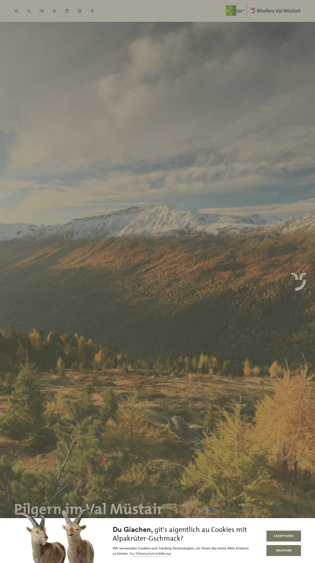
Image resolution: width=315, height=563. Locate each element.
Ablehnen (284, 550)
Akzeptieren (284, 536)
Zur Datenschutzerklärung (150, 553)
